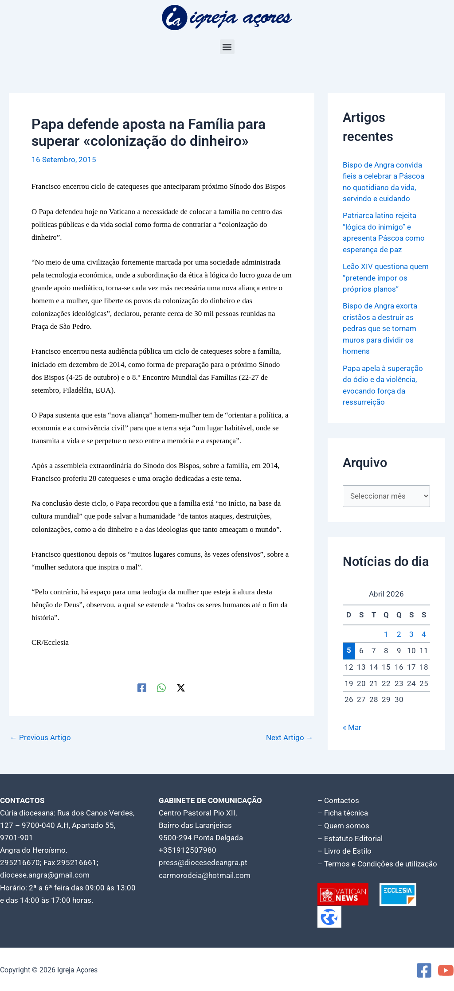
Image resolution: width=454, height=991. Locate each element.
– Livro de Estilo (344, 850)
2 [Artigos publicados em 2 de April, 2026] (399, 634)
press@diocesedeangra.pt (203, 862)
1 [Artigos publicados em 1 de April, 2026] (386, 634)
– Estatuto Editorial (350, 837)
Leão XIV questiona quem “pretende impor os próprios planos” (386, 277)
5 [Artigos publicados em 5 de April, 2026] (349, 650)
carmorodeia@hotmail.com (204, 874)
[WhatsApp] (161, 688)
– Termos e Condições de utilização (377, 862)
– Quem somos (343, 825)
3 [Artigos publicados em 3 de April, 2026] (411, 634)
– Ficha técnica (342, 812)
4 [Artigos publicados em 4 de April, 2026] (424, 634)
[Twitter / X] (180, 688)
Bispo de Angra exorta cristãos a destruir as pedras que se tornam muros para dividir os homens (380, 328)
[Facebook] (141, 688)
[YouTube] (446, 969)
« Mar (352, 727)
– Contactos (338, 800)
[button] (227, 46)
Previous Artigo (40, 737)
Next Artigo (289, 737)
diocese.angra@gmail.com (45, 874)
